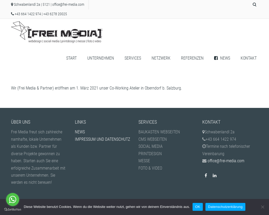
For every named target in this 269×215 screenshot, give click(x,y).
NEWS (222, 58)
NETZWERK (161, 58)
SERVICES (133, 58)
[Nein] (262, 206)
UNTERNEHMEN (100, 58)
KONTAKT (249, 58)
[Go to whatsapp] (12, 199)
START (71, 58)
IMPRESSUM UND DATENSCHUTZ (102, 139)
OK (197, 207)
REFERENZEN (192, 58)
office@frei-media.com (68, 4)
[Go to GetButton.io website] (12, 209)
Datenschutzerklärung (225, 207)
